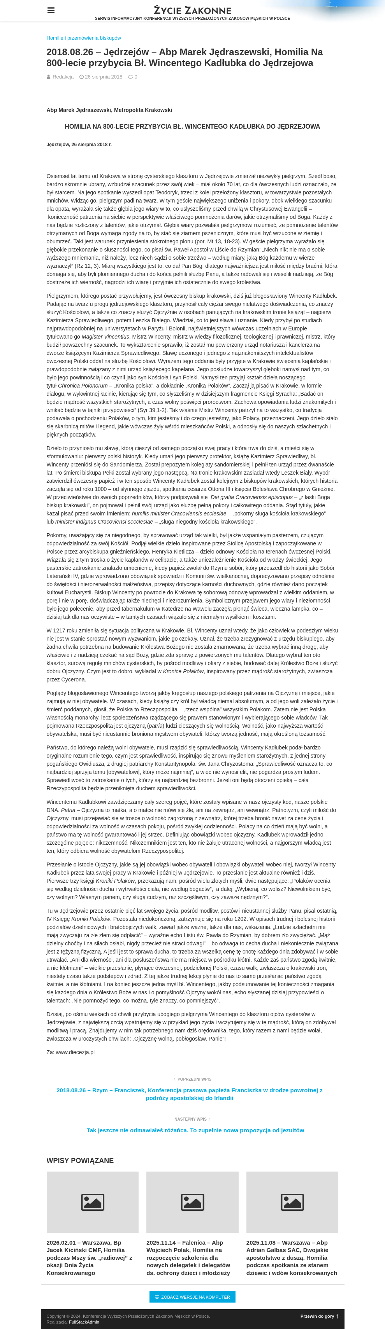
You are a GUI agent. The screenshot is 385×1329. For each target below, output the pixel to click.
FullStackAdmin (84, 1322)
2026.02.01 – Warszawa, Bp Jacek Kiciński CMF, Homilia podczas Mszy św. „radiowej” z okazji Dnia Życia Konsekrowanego (89, 1257)
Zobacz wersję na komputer (192, 1297)
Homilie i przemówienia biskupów (84, 38)
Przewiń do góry (319, 1316)
